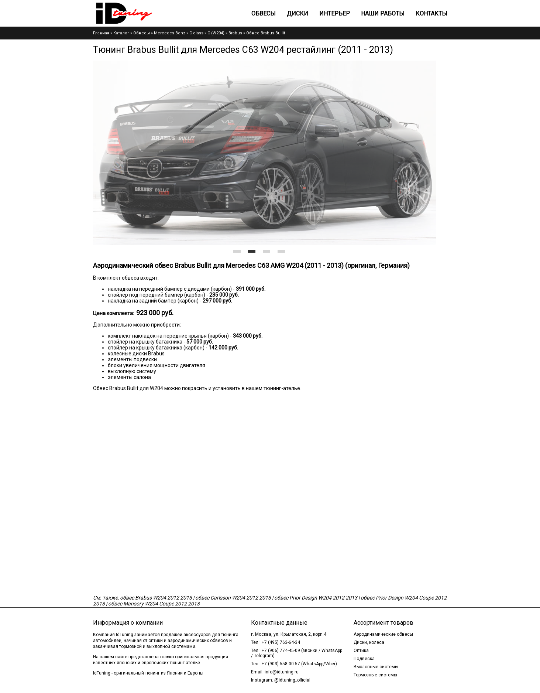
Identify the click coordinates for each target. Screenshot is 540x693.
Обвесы (263, 13)
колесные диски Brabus (136, 353)
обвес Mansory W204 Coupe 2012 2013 (154, 604)
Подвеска (364, 658)
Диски (297, 13)
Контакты (431, 13)
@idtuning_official (292, 680)
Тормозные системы (375, 674)
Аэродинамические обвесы (383, 634)
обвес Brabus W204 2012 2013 (156, 598)
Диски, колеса (369, 642)
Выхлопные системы (376, 666)
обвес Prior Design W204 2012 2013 (315, 598)
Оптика (361, 650)
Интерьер (334, 13)
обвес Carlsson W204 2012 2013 (233, 598)
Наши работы (383, 13)
